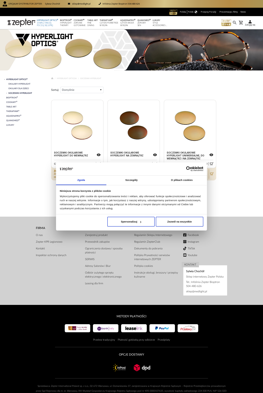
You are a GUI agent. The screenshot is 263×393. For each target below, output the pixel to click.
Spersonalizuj (131, 221)
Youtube (192, 255)
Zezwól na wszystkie (179, 221)
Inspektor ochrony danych (51, 255)
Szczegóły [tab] (131, 180)
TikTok (191, 248)
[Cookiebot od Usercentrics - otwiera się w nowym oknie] (188, 168)
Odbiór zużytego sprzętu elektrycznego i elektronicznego (103, 274)
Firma (40, 228)
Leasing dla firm (94, 283)
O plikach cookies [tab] (182, 180)
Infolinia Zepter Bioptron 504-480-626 (121, 3)
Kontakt (40, 248)
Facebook (193, 235)
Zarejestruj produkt (96, 235)
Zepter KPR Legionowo (49, 241)
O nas (39, 235)
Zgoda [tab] (81, 180)
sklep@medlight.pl (81, 3)
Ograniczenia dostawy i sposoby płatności (104, 250)
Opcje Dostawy (131, 354)
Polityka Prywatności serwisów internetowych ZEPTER (152, 257)
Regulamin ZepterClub (147, 241)
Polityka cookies (143, 266)
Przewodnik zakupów (97, 241)
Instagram (193, 241)
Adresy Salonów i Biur (98, 266)
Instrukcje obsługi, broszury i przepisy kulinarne (156, 274)
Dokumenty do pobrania (148, 248)
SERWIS (90, 259)
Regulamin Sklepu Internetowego (153, 235)
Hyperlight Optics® (67, 78)
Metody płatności (131, 316)
